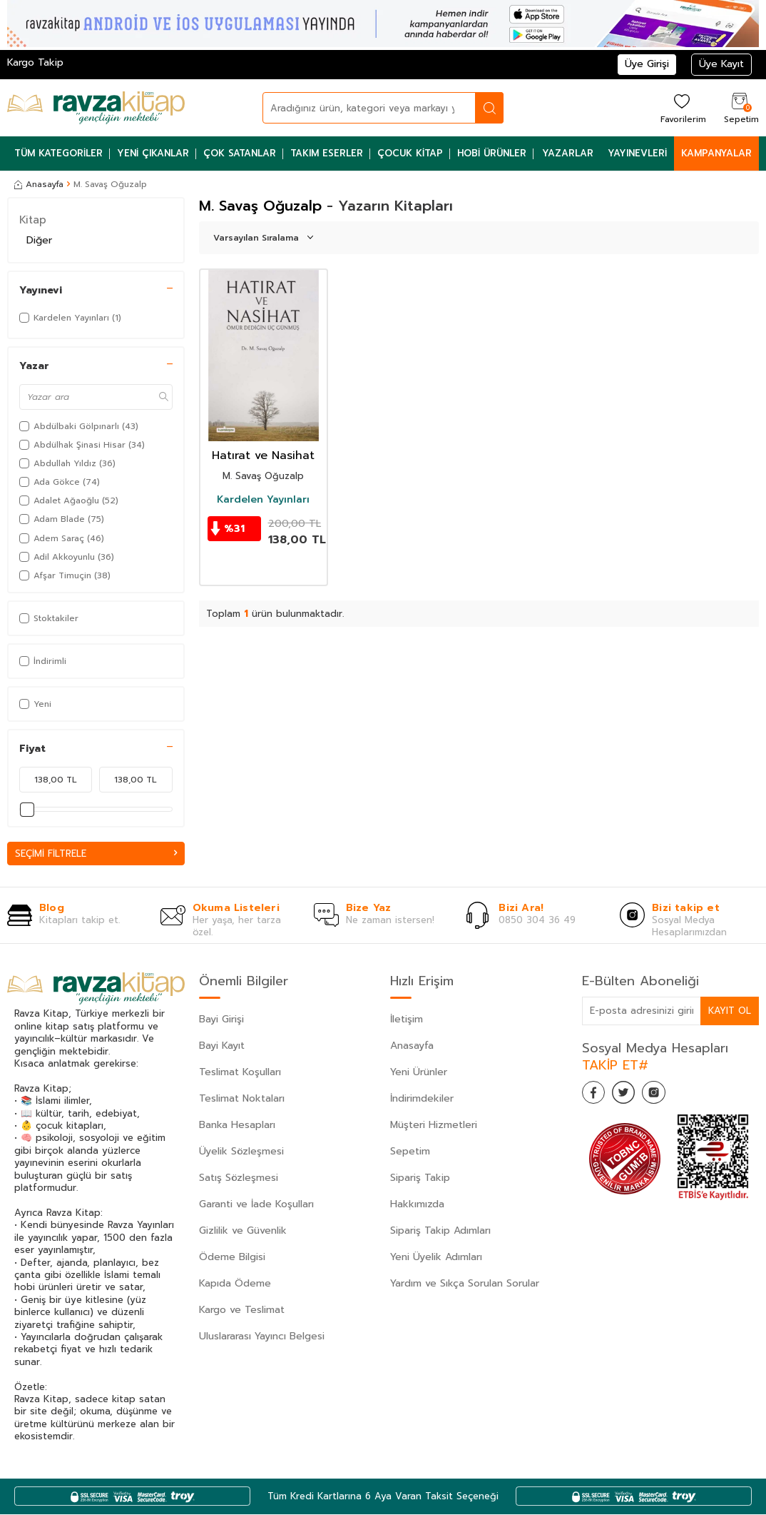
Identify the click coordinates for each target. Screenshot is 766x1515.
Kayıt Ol (729, 1011)
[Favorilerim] (681, 107)
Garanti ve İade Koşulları (256, 1204)
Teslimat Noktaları (242, 1099)
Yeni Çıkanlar (153, 153)
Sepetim (410, 1151)
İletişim (406, 1019)
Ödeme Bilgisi (232, 1257)
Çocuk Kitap (410, 153)
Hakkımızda (417, 1204)
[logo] (96, 107)
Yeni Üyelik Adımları (436, 1257)
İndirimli (42, 661)
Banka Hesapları (237, 1125)
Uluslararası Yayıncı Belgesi (262, 1336)
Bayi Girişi (221, 1019)
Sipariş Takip (420, 1178)
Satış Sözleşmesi (238, 1178)
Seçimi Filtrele (96, 853)
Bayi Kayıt (222, 1046)
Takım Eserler (326, 153)
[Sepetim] (739, 107)
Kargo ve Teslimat (242, 1310)
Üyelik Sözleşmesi (241, 1151)
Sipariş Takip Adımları (440, 1231)
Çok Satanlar (239, 153)
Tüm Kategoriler (58, 153)
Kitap (32, 220)
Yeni (35, 704)
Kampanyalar (716, 153)
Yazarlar (567, 153)
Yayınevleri (637, 153)
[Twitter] (632, 1096)
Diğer (39, 240)
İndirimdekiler (422, 1099)
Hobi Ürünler (491, 153)
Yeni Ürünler (418, 1072)
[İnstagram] (667, 1096)
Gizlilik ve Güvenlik (243, 1231)
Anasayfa (38, 184)
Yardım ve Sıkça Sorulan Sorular (464, 1284)
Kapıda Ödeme (235, 1284)
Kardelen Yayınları (263, 499)
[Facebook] (596, 1096)
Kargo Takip (35, 62)
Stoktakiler (48, 618)
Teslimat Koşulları (240, 1072)
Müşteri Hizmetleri (433, 1125)
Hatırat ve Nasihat (263, 455)
